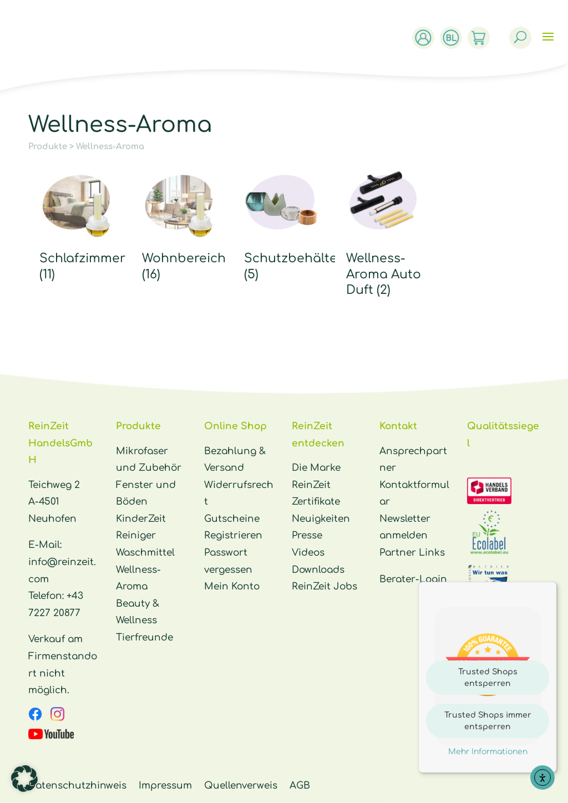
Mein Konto (232, 586)
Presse (307, 535)
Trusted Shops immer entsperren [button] (487, 721)
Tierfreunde (144, 637)
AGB (300, 785)
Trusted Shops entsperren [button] (488, 678)
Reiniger (136, 535)
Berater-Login (413, 579)
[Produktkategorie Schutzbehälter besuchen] (281, 226)
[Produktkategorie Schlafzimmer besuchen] (76, 226)
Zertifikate (316, 501)
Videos (308, 552)
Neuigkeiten (321, 519)
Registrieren (233, 535)
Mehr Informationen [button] (488, 752)
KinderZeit (141, 519)
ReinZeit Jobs (324, 586)
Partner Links (412, 552)
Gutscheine (232, 519)
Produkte (47, 146)
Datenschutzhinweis (77, 785)
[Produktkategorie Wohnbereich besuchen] (179, 226)
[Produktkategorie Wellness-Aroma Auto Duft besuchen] (383, 234)
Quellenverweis (240, 785)
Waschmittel (145, 552)
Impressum (165, 785)
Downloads (318, 570)
